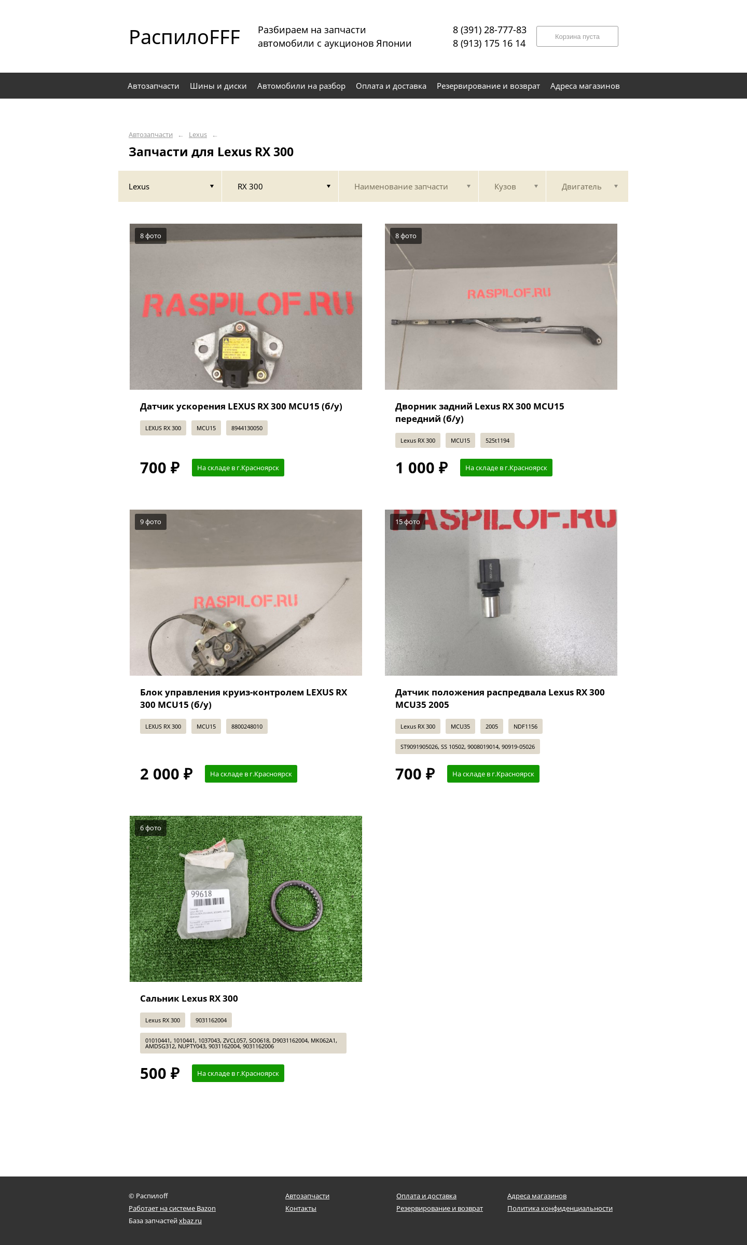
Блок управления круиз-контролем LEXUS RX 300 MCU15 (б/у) (243, 698)
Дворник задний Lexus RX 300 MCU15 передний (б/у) (479, 412)
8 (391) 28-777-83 (490, 29)
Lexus (198, 134)
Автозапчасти (151, 134)
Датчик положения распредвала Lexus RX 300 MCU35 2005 (500, 698)
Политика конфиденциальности (560, 1208)
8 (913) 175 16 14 (489, 43)
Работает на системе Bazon (172, 1208)
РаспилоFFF (175, 36)
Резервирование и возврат (439, 1208)
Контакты (300, 1208)
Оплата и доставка (426, 1195)
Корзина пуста (577, 36)
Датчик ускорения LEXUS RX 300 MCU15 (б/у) (241, 406)
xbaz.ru (190, 1220)
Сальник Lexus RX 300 (189, 998)
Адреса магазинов (536, 1195)
